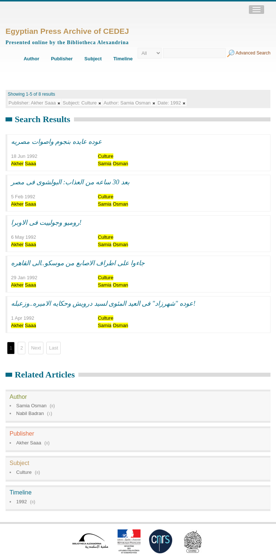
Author (31, 58)
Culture (24, 472)
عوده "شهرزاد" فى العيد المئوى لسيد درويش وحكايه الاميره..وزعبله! (103, 303)
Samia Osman (31, 405)
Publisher (61, 58)
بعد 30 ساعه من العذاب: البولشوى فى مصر (70, 182)
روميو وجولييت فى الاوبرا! (46, 222)
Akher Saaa (28, 443)
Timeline (123, 58)
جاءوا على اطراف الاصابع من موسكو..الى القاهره (78, 263)
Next (36, 348)
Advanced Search (253, 53)
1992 (21, 501)
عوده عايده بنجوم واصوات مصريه (56, 141)
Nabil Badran (30, 413)
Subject (93, 58)
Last (53, 348)
